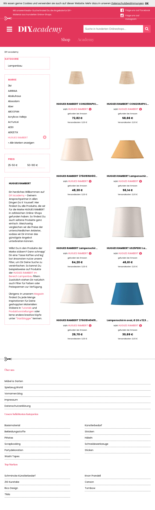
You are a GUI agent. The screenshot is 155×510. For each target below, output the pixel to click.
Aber (10, 106)
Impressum (11, 399)
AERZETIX (13, 132)
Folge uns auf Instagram (132, 15)
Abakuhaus (14, 96)
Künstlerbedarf (93, 425)
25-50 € (13, 165)
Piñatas (9, 437)
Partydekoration (14, 450)
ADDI (10, 127)
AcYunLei (13, 122)
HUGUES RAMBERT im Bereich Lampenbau (23, 274)
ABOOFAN (13, 111)
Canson (89, 482)
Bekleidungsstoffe (15, 431)
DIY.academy (11, 52)
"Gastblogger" (24, 318)
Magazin (39, 293)
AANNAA (12, 91)
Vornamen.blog (14, 393)
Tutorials (26, 308)
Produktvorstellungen (21, 311)
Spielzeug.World (14, 387)
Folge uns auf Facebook (137, 10)
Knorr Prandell (93, 475)
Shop (65, 39)
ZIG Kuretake (12, 482)
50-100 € (32, 165)
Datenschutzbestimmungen (127, 3)
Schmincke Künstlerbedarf (20, 475)
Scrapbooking (12, 444)
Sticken (89, 450)
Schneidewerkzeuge (96, 444)
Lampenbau (15, 65)
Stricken (89, 431)
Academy (86, 39)
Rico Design (11, 488)
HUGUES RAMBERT (18, 137)
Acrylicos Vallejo (17, 116)
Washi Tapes (12, 456)
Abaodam (14, 101)
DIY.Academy (17, 195)
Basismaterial (12, 425)
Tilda (7, 494)
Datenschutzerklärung (18, 406)
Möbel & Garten (14, 381)
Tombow (90, 488)
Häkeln (89, 437)
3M (9, 85)
